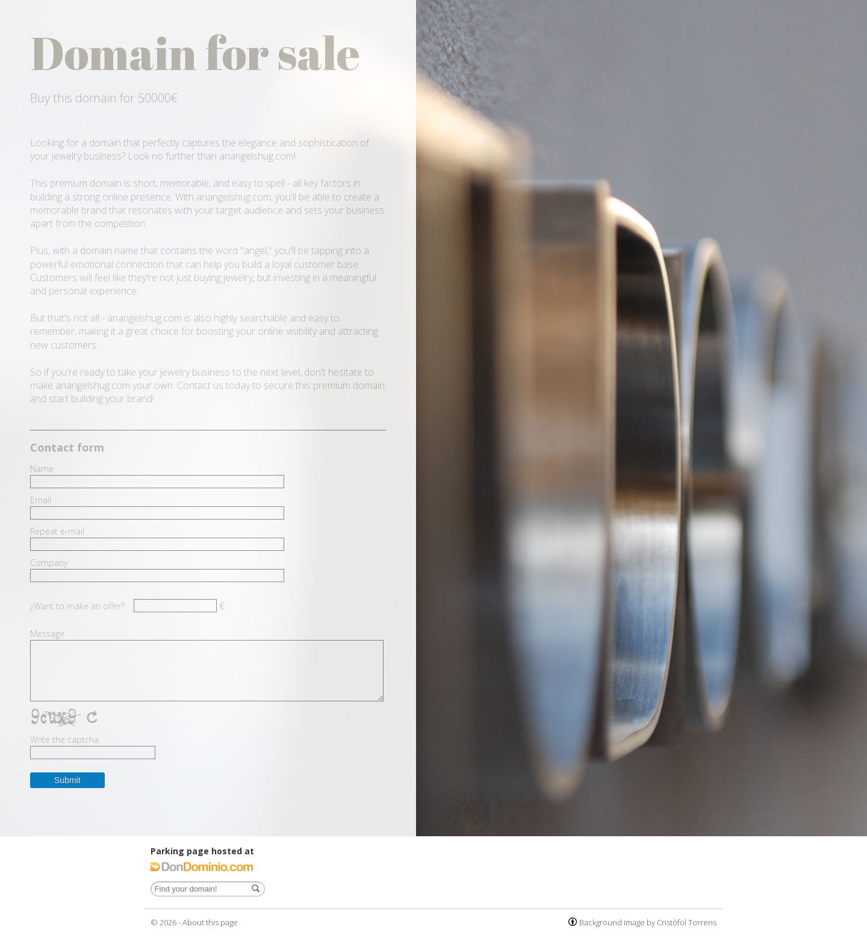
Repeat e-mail (57, 531)
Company (48, 563)
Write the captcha (64, 740)
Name (42, 469)
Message (47, 634)
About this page (210, 922)
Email (40, 500)
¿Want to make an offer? (77, 606)
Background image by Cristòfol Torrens (647, 922)
